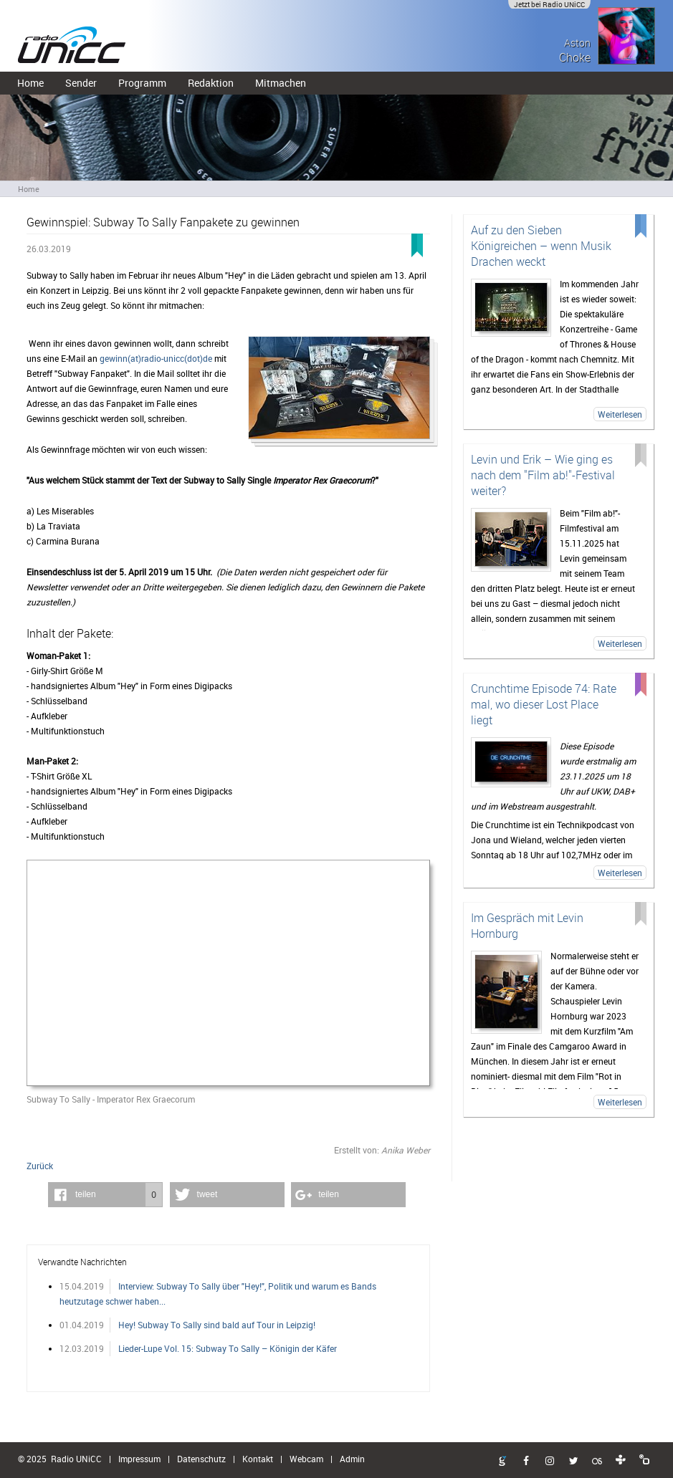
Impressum (139, 1458)
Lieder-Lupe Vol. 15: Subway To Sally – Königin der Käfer (227, 1348)
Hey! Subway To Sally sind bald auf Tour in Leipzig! (216, 1324)
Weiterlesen (620, 414)
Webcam (306, 1458)
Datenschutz (201, 1458)
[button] (105, 1194)
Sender (81, 83)
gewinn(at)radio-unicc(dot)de (156, 358)
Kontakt (257, 1458)
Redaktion (211, 83)
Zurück (40, 1165)
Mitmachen (280, 83)
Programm (142, 83)
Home (30, 83)
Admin (352, 1458)
